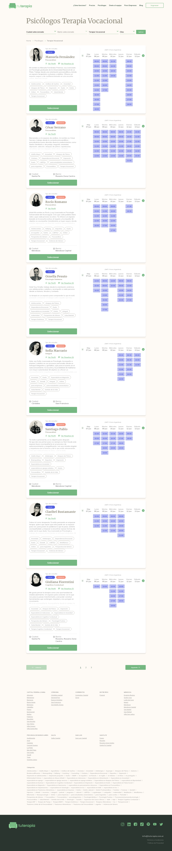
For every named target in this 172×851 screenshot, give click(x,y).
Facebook (135, 824)
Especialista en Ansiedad (120, 778)
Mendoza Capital (130, 707)
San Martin (127, 709)
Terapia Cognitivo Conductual (128, 799)
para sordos (113, 795)
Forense (124, 790)
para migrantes (100, 795)
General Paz (55, 697)
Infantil (37, 792)
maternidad (117, 792)
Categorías (31, 767)
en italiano (111, 776)
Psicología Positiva (105, 797)
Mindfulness (138, 792)
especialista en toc (110, 787)
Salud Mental (44, 799)
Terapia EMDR (58, 802)
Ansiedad (89, 771)
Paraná (102, 695)
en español (83, 776)
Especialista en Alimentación (98, 778)
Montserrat (31, 712)
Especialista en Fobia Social (123, 783)
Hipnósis (30, 792)
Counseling (75, 773)
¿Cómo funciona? (79, 5)
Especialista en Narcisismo (56, 785)
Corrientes (80, 692)
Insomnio (46, 792)
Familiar (116, 790)
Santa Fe (103, 735)
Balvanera (30, 697)
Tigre (28, 757)
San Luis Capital (81, 738)
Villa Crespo (31, 726)
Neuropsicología (42, 795)
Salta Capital (55, 738)
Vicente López (32, 760)
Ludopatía (107, 792)
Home (28, 41)
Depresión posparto (56, 776)
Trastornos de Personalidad (83, 804)
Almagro (30, 695)
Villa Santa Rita (32, 728)
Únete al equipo (115, 5)
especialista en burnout (35, 783)
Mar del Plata (31, 750)
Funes (102, 738)
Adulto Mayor (43, 771)
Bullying (57, 773)
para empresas (63, 795)
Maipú (126, 702)
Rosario (102, 740)
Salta (53, 735)
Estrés (78, 790)
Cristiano (84, 773)
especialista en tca (77, 787)
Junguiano (70, 792)
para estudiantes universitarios (82, 795)
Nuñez (29, 714)
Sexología (70, 799)
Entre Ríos (104, 692)
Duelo (68, 776)
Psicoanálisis (50, 797)
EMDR (74, 776)
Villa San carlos (129, 714)
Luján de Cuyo (129, 700)
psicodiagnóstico (75, 797)
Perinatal (123, 795)
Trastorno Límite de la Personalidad (39, 804)
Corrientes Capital (81, 695)
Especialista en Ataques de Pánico (106, 780)
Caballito (30, 707)
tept (114, 799)
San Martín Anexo (57, 705)
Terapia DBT (31, 802)
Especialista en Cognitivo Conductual (59, 783)
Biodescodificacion (33, 773)
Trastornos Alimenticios (62, 804)
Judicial (61, 792)
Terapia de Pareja (44, 802)
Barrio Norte (31, 702)
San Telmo (30, 724)
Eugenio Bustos (129, 695)
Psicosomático (32, 799)
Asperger (109, 771)
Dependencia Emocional (98, 773)
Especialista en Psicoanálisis (109, 785)
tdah (108, 799)
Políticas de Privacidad (156, 843)
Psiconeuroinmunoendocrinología (126, 797)
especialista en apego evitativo (81, 780)
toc (114, 802)
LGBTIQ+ (87, 792)
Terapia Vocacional (87, 802)
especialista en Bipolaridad (131, 780)
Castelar (30, 743)
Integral (54, 792)
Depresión (122, 773)
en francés (93, 776)
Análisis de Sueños (68, 771)
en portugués (130, 776)
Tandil (29, 755)
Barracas (30, 700)
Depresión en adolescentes (37, 776)
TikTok (142, 824)
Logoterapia (96, 792)
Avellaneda (31, 738)
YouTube (154, 824)
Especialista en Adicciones (76, 778)
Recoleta (30, 719)
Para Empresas (130, 5)
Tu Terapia (20, 6)
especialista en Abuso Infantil (54, 778)
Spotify (148, 824)
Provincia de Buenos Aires (37, 735)
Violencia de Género (110, 804)
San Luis (78, 735)
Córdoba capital (56, 695)
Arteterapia (99, 771)
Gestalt (132, 790)
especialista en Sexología (59, 787)
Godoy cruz (128, 697)
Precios (92, 5)
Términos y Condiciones (155, 840)
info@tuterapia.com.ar (153, 836)
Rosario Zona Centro (107, 743)
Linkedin (129, 824)
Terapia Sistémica (71, 802)
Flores (29, 709)
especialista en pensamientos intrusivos (83, 785)
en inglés (102, 776)
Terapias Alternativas (103, 802)
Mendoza (127, 692)
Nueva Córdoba (56, 700)
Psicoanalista (62, 797)
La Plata (30, 748)
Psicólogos (102, 5)
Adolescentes (32, 771)
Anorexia (80, 771)
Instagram (122, 824)
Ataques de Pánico (122, 771)
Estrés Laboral (88, 790)
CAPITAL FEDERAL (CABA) (36, 692)
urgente (98, 804)
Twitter (161, 824)
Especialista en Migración (36, 785)
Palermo (30, 717)
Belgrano (30, 705)
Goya (77, 697)
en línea (120, 776)
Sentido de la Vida (57, 799)
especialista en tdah (94, 787)
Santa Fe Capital (105, 745)
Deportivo (113, 773)
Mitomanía (30, 795)
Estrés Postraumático (103, 790)
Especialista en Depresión (83, 783)
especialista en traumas (65, 790)
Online (53, 795)
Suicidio (79, 799)
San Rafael (128, 712)
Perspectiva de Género (35, 797)
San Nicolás (31, 721)
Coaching (65, 773)
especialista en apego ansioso (56, 780)
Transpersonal (123, 802)
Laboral (78, 792)
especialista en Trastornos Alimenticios (41, 790)
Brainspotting (47, 773)
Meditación (128, 792)
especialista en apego (35, 780)
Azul (28, 740)
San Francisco (56, 702)
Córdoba (55, 692)
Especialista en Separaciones (37, 787)
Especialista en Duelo (102, 783)
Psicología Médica (90, 797)
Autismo (134, 771)
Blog (141, 5)
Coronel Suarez (32, 745)
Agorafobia (55, 771)
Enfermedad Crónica (34, 778)
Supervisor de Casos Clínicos (94, 799)
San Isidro (30, 752)
